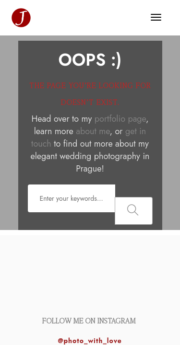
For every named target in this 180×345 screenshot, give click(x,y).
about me (92, 131)
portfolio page (120, 119)
